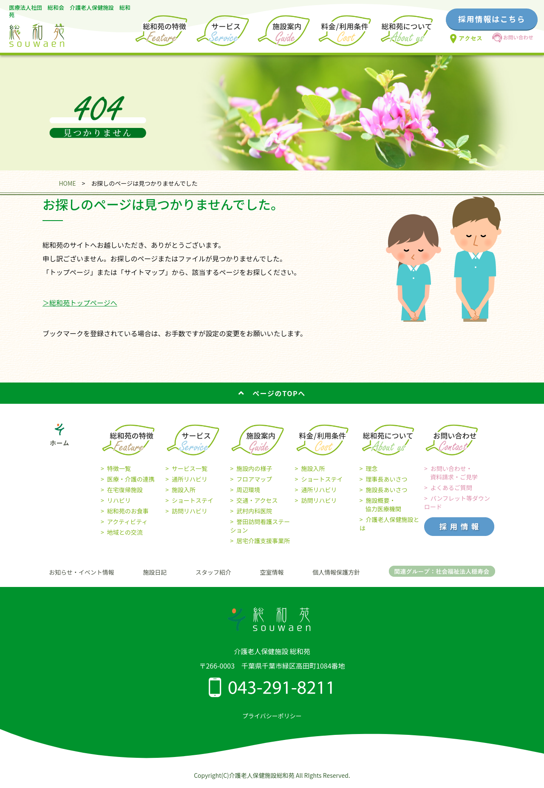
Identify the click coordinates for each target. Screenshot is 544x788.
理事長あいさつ (387, 479)
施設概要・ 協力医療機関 (380, 504)
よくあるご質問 (451, 487)
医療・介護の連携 (131, 479)
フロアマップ (254, 479)
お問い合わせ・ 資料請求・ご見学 (451, 472)
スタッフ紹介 (213, 572)
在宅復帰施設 (125, 489)
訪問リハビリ (189, 511)
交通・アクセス (257, 500)
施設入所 (184, 489)
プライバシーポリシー (272, 715)
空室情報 (272, 572)
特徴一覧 (119, 468)
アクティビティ (127, 521)
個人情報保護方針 (336, 572)
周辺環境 (248, 489)
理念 (372, 468)
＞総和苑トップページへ (79, 303)
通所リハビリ (189, 479)
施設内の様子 (254, 468)
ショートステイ (192, 500)
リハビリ (119, 500)
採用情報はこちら (491, 18)
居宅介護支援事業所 (263, 540)
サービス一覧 (189, 468)
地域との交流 (125, 532)
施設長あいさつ (387, 489)
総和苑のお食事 (128, 511)
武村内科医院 (254, 511)
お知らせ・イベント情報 (81, 572)
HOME (67, 183)
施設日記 (155, 572)
